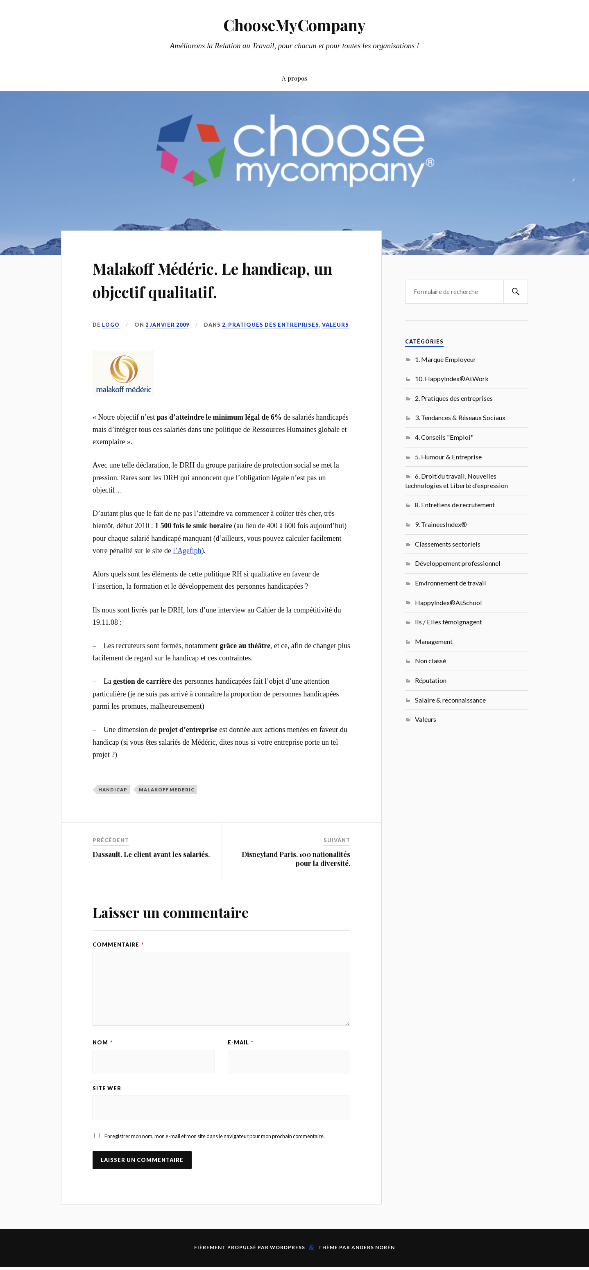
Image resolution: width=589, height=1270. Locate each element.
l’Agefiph (187, 574)
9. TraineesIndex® (441, 524)
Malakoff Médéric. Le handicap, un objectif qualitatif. (181, 290)
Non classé (430, 660)
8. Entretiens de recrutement (455, 504)
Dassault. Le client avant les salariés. (151, 877)
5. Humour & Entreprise (448, 457)
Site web (107, 1111)
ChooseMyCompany (295, 24)
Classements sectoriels (447, 544)
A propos (294, 78)
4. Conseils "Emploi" (444, 437)
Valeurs (336, 348)
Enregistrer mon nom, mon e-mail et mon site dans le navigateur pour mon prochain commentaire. (214, 1159)
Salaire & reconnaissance (450, 700)
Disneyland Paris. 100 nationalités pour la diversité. (296, 882)
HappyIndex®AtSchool (448, 602)
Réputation (430, 680)
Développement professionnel (458, 563)
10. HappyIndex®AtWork (452, 378)
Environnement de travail (450, 583)
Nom (103, 1065)
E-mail (241, 1065)
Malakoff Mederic (167, 813)
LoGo (111, 348)
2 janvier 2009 (168, 348)
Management (434, 641)
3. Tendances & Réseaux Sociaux (460, 417)
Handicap (112, 813)
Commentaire (118, 968)
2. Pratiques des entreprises (271, 348)
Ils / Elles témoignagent (448, 622)
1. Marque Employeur (445, 359)
